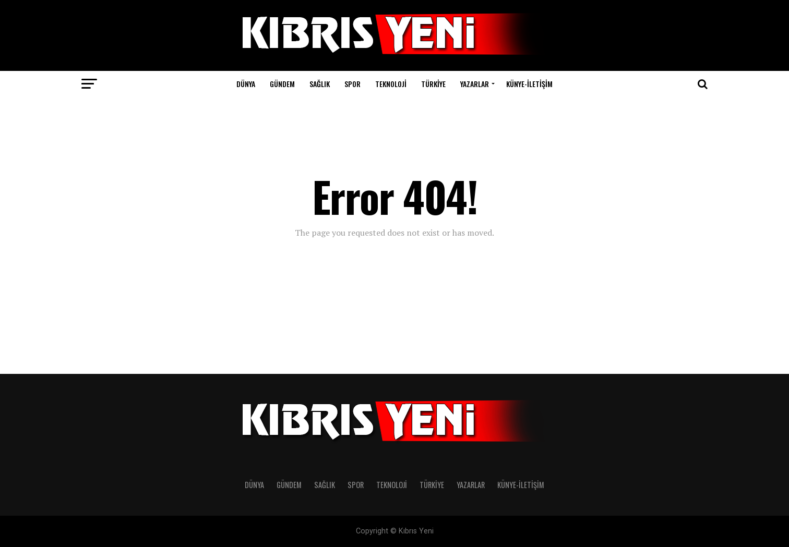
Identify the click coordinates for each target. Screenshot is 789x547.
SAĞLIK (319, 83)
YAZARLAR (474, 83)
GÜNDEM (282, 83)
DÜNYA (245, 83)
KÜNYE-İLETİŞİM (529, 83)
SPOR (352, 83)
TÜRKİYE (433, 83)
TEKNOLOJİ (391, 83)
